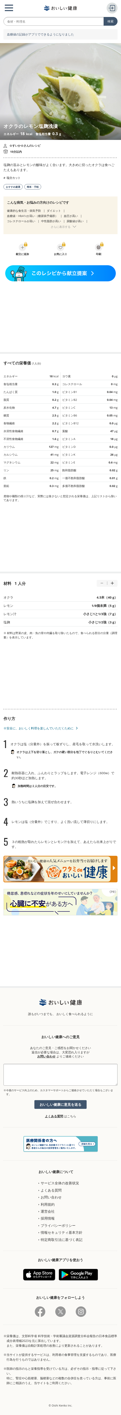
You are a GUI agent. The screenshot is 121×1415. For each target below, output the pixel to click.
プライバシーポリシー (58, 1225)
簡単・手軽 (33, 186)
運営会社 (48, 1211)
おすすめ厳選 (13, 186)
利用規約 (48, 1204)
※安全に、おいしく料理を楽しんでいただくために (38, 728)
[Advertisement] (60, 317)
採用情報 (48, 1218)
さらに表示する (61, 227)
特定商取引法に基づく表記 (61, 1239)
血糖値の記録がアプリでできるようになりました (40, 34)
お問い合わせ (46, 1056)
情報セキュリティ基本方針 (61, 1232)
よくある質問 (54, 1116)
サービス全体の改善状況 (60, 1183)
